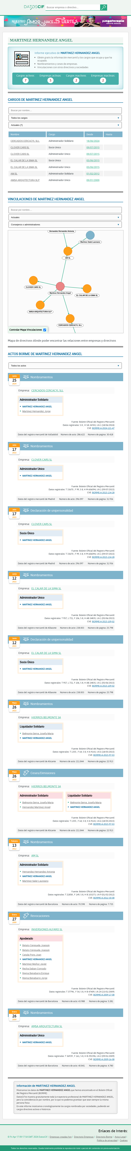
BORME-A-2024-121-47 (103, 428)
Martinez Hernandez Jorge (36, 411)
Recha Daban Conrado (34, 968)
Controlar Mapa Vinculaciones (25, 329)
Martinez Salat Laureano (35, 881)
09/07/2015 (92, 147)
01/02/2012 (92, 173)
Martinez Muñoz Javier (34, 964)
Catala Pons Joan (31, 954)
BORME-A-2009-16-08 (103, 1059)
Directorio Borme (104, 1136)
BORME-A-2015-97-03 (103, 755)
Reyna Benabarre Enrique (35, 973)
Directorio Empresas (84, 1136)
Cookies (124, 1140)
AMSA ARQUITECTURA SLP (25, 180)
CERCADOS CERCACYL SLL (25, 140)
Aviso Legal (120, 1136)
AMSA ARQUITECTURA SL (46, 1026)
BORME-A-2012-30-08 (103, 897)
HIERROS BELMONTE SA (46, 717)
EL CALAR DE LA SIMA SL (24, 160)
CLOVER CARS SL (20, 147)
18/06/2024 (92, 140)
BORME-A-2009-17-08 (103, 994)
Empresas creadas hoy (61, 1136)
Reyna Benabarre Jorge (34, 978)
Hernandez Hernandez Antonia (38, 871)
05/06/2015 (92, 160)
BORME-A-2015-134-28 (103, 492)
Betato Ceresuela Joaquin (36, 945)
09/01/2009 (92, 180)
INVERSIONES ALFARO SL (46, 929)
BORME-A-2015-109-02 (103, 621)
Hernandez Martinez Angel (36, 807)
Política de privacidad (107, 1140)
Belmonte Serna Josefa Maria (38, 733)
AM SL (14, 173)
